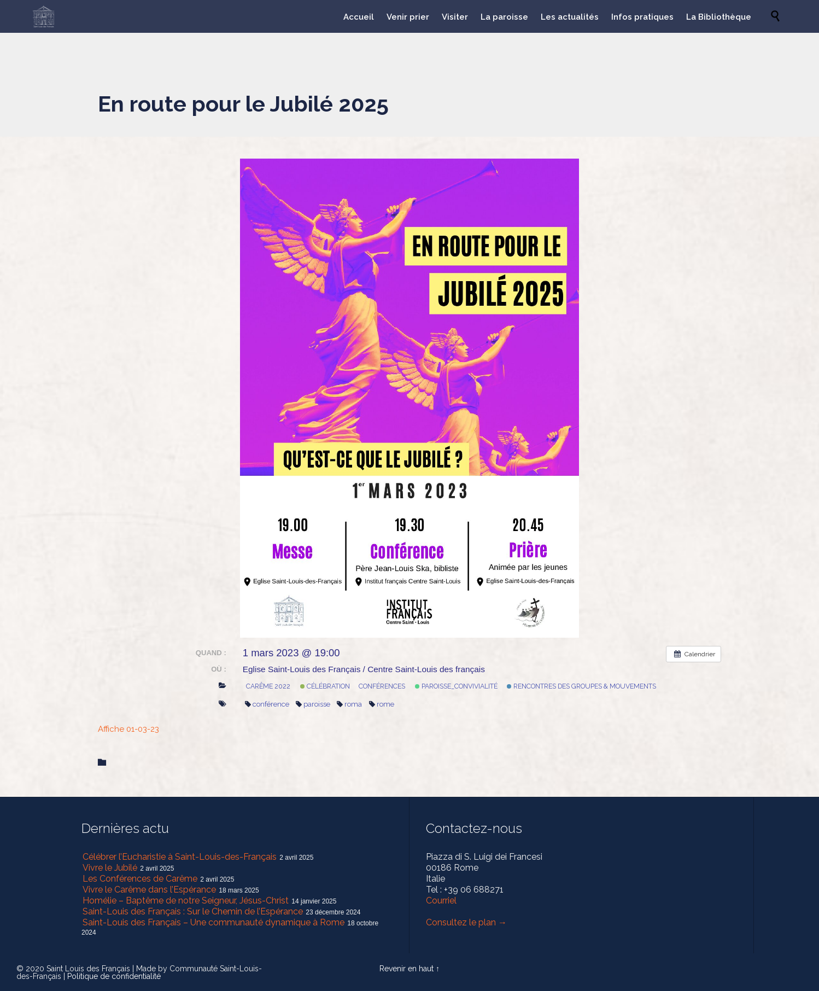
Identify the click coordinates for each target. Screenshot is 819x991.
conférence (267, 704)
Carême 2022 (268, 686)
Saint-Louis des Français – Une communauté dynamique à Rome (213, 922)
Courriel (441, 900)
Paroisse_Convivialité (456, 686)
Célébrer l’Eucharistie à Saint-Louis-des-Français (180, 857)
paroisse (313, 704)
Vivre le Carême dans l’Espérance (149, 889)
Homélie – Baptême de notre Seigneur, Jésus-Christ (186, 900)
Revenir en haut (406, 968)
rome (381, 704)
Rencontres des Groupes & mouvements (581, 686)
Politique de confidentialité (114, 976)
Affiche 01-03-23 (128, 729)
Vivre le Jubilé (110, 867)
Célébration (325, 686)
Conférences (382, 686)
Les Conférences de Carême (140, 878)
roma (349, 704)
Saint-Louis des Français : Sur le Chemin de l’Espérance (193, 911)
